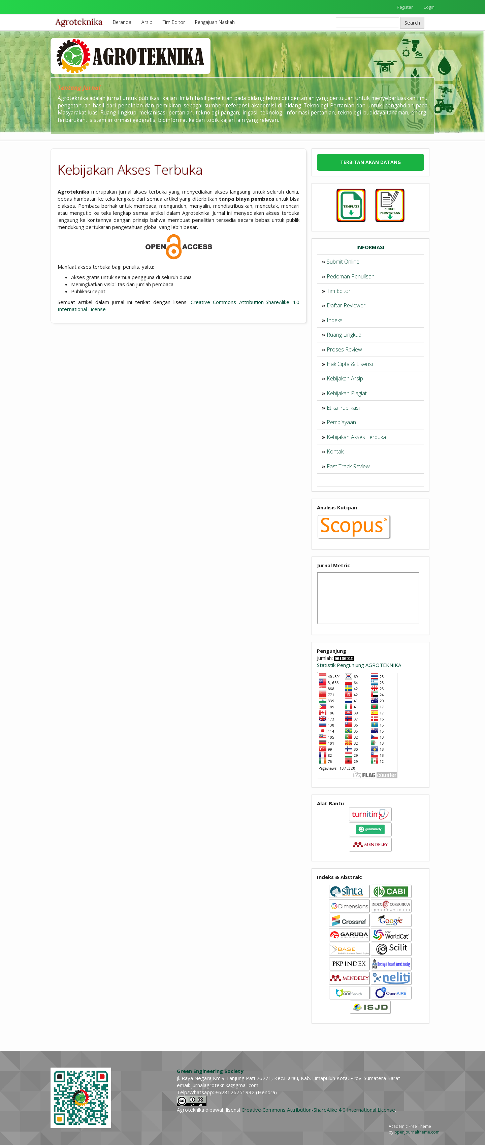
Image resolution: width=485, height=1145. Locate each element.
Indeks (335, 320)
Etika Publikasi (343, 407)
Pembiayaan (341, 422)
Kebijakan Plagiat (347, 393)
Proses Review (344, 349)
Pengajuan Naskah (215, 22)
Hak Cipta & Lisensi (350, 364)
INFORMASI (370, 247)
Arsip (147, 22)
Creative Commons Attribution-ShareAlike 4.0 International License (318, 1109)
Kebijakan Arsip (345, 378)
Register (405, 7)
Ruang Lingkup (344, 334)
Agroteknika (79, 21)
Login (429, 7)
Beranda (122, 22)
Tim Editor (174, 22)
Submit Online (343, 261)
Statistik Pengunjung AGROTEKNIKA (359, 665)
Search (412, 22)
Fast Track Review (348, 466)
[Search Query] (367, 23)
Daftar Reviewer (346, 305)
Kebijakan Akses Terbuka (356, 437)
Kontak (335, 451)
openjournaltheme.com (417, 1132)
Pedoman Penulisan (351, 276)
